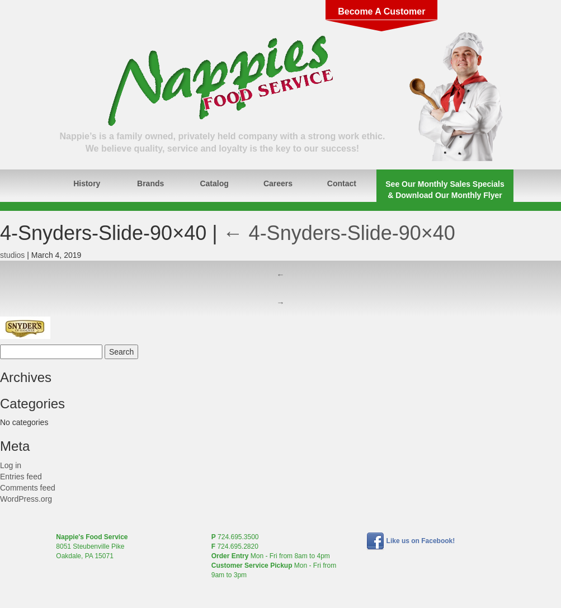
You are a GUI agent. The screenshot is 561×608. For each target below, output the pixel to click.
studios (12, 255)
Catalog (214, 183)
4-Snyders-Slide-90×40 (339, 232)
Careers (278, 183)
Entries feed (21, 476)
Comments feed (27, 487)
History (86, 183)
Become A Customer (381, 11)
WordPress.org (26, 498)
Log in (10, 465)
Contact (341, 183)
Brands (150, 183)
